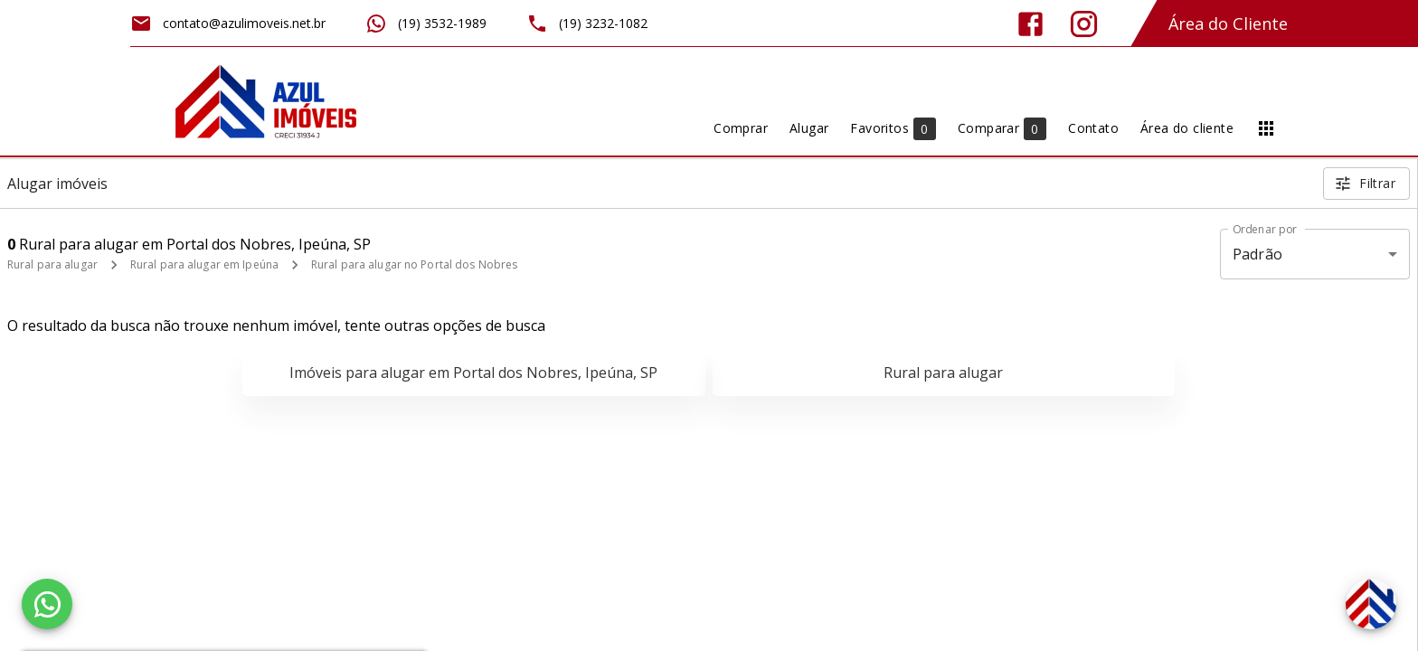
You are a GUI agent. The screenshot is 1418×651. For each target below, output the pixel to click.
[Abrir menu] (1266, 128)
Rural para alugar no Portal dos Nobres (414, 264)
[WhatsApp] (47, 604)
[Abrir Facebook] (1030, 24)
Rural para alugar (52, 264)
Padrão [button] (1257, 254)
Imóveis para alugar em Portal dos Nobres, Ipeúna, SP (473, 372)
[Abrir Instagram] (1084, 24)
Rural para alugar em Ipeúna (204, 264)
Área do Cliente (1228, 23)
